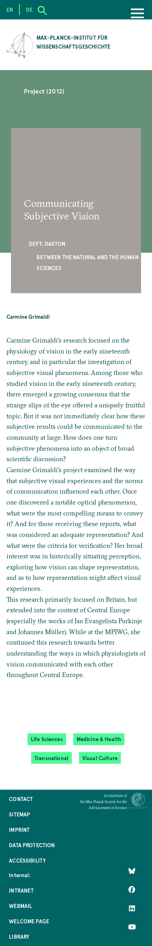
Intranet (21, 890)
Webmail (20, 906)
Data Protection (32, 845)
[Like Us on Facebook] (132, 890)
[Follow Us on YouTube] (132, 927)
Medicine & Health (99, 739)
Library (19, 936)
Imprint (19, 829)
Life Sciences (47, 739)
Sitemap (19, 814)
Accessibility (27, 860)
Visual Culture (100, 758)
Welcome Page (29, 921)
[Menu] (137, 14)
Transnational (51, 758)
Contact (21, 799)
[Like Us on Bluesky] (132, 871)
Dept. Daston (47, 243)
